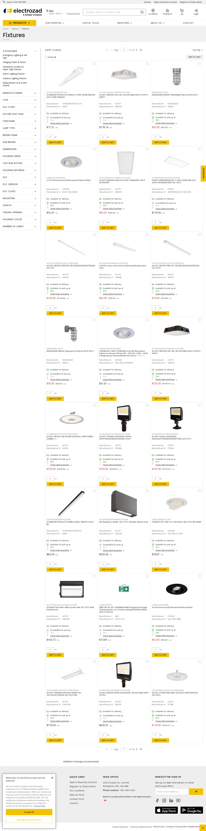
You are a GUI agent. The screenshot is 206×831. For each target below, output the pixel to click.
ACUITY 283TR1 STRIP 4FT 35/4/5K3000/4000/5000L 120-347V (175, 266)
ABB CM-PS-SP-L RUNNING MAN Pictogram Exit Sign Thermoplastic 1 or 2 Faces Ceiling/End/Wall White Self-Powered (123, 609)
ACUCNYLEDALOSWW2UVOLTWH (114, 92)
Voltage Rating (12, 163)
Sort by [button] (196, 49)
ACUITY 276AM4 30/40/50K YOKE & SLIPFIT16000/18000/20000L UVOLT (115, 437)
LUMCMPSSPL (105, 605)
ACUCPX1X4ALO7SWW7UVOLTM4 (114, 178)
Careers (74, 803)
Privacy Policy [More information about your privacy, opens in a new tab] (39, 806)
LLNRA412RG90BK (160, 605)
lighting (15, 28)
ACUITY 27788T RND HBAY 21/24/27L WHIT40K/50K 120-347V (175, 694)
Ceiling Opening (12, 212)
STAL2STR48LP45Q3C (57, 92)
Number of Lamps (13, 226)
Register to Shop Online (191, 2)
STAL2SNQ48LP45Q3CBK (59, 519)
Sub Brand (9, 142)
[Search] (114, 12)
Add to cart (55, 142)
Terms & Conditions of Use (141, 826)
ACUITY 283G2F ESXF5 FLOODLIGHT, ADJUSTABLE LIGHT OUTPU (124, 694)
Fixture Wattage (13, 114)
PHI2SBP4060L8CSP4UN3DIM (166, 178)
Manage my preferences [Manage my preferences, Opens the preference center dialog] (29, 820)
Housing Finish (12, 156)
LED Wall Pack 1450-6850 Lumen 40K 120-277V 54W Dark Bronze (70, 608)
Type (5, 99)
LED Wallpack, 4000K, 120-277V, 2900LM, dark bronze (123, 522)
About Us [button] (156, 22)
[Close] (52, 778)
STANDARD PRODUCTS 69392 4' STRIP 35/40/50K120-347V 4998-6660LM (71, 96)
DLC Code (9, 106)
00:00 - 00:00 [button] (55, 13)
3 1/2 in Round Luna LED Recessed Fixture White (69, 180)
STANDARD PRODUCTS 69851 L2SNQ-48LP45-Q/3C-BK (71, 523)
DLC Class (9, 191)
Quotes (147, 2)
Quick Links (77, 776)
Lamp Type (9, 128)
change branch (73, 13)
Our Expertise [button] (53, 22)
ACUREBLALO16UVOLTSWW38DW (62, 434)
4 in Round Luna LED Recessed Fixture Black (172, 607)
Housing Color (12, 219)
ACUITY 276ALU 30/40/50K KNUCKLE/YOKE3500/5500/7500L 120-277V (171, 437)
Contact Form (77, 799)
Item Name (9, 121)
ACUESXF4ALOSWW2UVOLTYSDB (114, 434)
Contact (188, 22)
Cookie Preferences (120, 827)
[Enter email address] (172, 791)
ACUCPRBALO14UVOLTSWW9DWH (168, 690)
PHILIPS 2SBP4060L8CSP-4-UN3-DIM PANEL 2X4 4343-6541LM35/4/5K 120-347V (174, 181)
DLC (5, 177)
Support (10, 2)
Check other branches (59, 123)
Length (7, 205)
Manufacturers (12, 92)
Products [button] (19, 22)
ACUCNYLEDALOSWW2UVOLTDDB (168, 348)
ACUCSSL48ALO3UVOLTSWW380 (168, 263)
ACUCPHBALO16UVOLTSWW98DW (63, 690)
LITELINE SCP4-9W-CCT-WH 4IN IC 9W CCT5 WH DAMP (176, 522)
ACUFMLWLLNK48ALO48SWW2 (113, 263)
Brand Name (10, 135)
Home (5, 28)
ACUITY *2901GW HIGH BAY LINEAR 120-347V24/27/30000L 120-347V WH (64, 694)
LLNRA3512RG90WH (56, 178)
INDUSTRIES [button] (123, 22)
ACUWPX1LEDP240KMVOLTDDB (113, 519)
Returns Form (77, 794)
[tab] (19, 51)
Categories (10, 51)
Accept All (29, 812)
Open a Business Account (165, 2)
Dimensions (10, 149)
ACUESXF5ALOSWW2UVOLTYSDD (114, 690)
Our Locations (77, 790)
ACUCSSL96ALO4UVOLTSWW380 (62, 263)
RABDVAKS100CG (160, 92)
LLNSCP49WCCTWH (161, 519)
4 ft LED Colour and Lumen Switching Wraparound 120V (122, 266)
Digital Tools (91, 22)
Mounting (9, 198)
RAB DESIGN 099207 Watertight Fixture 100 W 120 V (175, 95)
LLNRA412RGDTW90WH (110, 348)
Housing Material (14, 170)
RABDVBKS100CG (55, 348)
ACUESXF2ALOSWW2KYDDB (165, 434)
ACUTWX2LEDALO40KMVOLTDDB (62, 605)
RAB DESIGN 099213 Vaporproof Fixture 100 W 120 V (70, 351)
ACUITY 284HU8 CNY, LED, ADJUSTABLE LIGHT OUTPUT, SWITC (176, 352)
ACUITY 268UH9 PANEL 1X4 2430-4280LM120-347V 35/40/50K (122, 181)
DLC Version (10, 184)
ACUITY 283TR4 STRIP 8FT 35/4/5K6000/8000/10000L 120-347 (71, 266)
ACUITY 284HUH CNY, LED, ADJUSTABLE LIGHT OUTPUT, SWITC (123, 96)
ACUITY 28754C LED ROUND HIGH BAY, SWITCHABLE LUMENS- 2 (70, 437)
